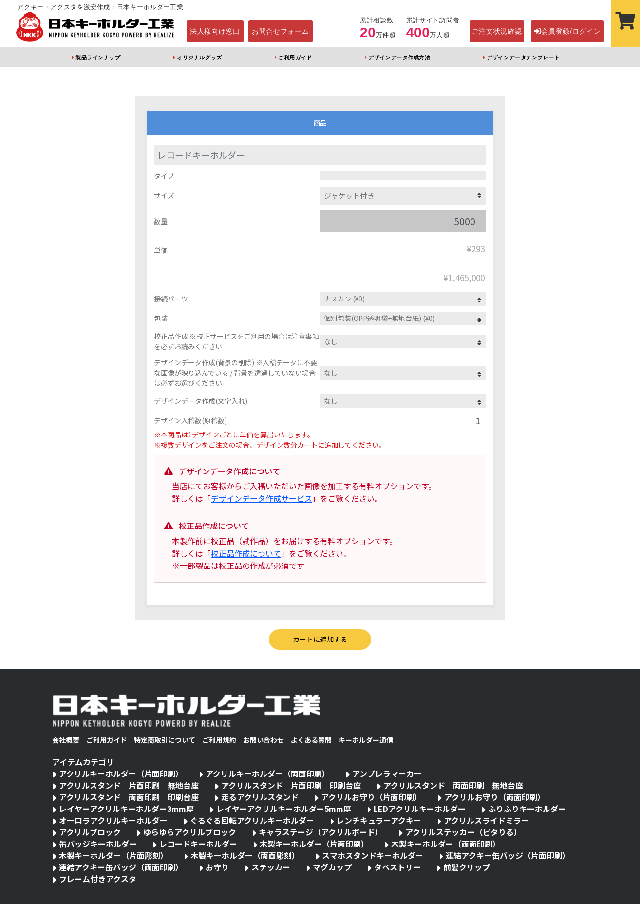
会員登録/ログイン (567, 31)
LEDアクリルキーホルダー (420, 808)
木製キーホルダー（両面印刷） (445, 843)
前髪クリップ (466, 867)
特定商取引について (164, 740)
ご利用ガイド (295, 57)
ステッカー (270, 867)
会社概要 (65, 740)
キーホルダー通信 (366, 740)
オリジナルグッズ (199, 57)
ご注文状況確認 (497, 31)
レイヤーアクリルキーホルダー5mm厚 (283, 808)
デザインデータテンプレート (523, 57)
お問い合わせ (263, 740)
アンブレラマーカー (387, 773)
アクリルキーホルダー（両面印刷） (268, 773)
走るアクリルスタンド (260, 797)
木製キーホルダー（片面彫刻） (113, 855)
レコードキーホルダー (198, 843)
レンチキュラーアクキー (379, 820)
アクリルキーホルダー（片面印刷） (121, 773)
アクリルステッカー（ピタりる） (463, 832)
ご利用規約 (219, 740)
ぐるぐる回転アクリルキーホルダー (252, 820)
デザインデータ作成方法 (399, 57)
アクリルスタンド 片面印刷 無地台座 (129, 785)
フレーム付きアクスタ (97, 879)
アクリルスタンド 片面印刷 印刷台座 (291, 785)
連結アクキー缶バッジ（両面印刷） (121, 867)
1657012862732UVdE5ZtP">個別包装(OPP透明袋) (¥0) (403, 319)
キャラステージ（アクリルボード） (321, 832)
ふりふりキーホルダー (527, 808)
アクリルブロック (90, 832)
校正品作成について (246, 553)
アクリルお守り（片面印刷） (371, 797)
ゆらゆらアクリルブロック (189, 832)
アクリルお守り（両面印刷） (494, 797)
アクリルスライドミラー (486, 820)
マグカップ (332, 867)
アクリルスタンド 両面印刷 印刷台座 (129, 797)
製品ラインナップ (97, 57)
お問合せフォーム (280, 31)
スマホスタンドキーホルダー (372, 855)
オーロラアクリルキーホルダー (113, 820)
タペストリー (397, 867)
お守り (217, 867)
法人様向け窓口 (215, 31)
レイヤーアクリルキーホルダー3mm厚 (126, 808)
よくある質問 (311, 740)
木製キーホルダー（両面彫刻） (245, 855)
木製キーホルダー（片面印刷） (314, 843)
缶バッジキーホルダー (98, 843)
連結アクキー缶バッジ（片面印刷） (508, 855)
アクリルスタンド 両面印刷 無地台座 (453, 785)
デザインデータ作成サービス (261, 498)
